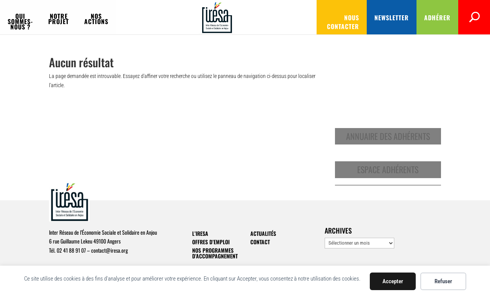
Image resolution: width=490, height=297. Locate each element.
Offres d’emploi (211, 242)
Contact (260, 242)
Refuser (443, 281)
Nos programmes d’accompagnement (215, 253)
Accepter (392, 281)
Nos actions (194, 17)
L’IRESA (200, 233)
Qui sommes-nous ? (76, 17)
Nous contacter (301, 17)
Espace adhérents (387, 169)
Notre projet (140, 17)
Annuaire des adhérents (388, 136)
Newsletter (358, 17)
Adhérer (404, 17)
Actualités (263, 233)
